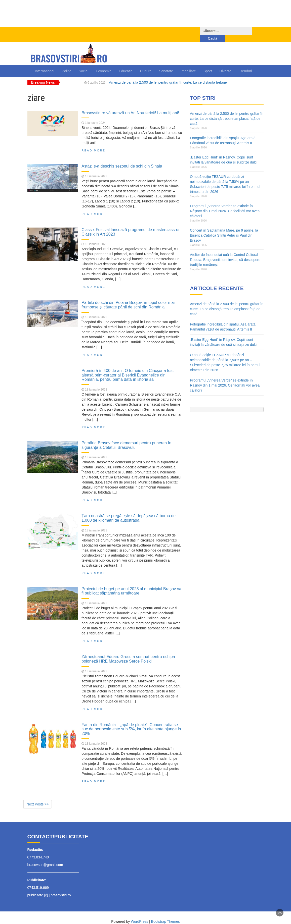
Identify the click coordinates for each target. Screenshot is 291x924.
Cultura (145, 64)
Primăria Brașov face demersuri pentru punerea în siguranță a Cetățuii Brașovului (126, 437)
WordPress (139, 914)
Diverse (225, 64)
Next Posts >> (38, 797)
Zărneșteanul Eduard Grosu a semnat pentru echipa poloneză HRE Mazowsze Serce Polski (128, 651)
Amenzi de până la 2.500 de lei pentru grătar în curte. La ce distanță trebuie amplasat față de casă (226, 111)
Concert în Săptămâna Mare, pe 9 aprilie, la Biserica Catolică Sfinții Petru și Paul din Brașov (224, 228)
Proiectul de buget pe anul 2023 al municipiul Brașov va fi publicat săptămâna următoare (131, 583)
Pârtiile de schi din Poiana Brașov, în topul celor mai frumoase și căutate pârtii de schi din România (128, 297)
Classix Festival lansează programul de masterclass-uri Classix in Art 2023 (131, 224)
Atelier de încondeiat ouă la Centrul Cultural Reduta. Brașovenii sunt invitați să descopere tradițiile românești (225, 252)
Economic (103, 64)
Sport (207, 64)
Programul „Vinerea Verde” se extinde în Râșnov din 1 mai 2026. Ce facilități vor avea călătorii (225, 203)
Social (83, 64)
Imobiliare (188, 64)
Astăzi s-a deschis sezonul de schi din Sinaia (121, 158)
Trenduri (245, 64)
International (44, 64)
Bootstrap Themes (165, 914)
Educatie (126, 64)
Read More (93, 142)
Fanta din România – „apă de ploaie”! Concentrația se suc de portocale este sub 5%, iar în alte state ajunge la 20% (131, 721)
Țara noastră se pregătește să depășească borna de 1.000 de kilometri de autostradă (128, 510)
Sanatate (166, 64)
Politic (66, 64)
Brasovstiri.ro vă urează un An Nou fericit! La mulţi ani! (130, 105)
